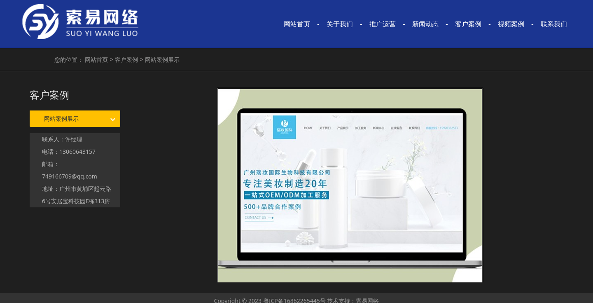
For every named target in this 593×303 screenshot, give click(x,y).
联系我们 (554, 23)
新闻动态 (425, 23)
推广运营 (382, 23)
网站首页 (297, 23)
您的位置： (68, 59)
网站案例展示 (161, 59)
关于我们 (340, 23)
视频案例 (511, 23)
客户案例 (468, 23)
